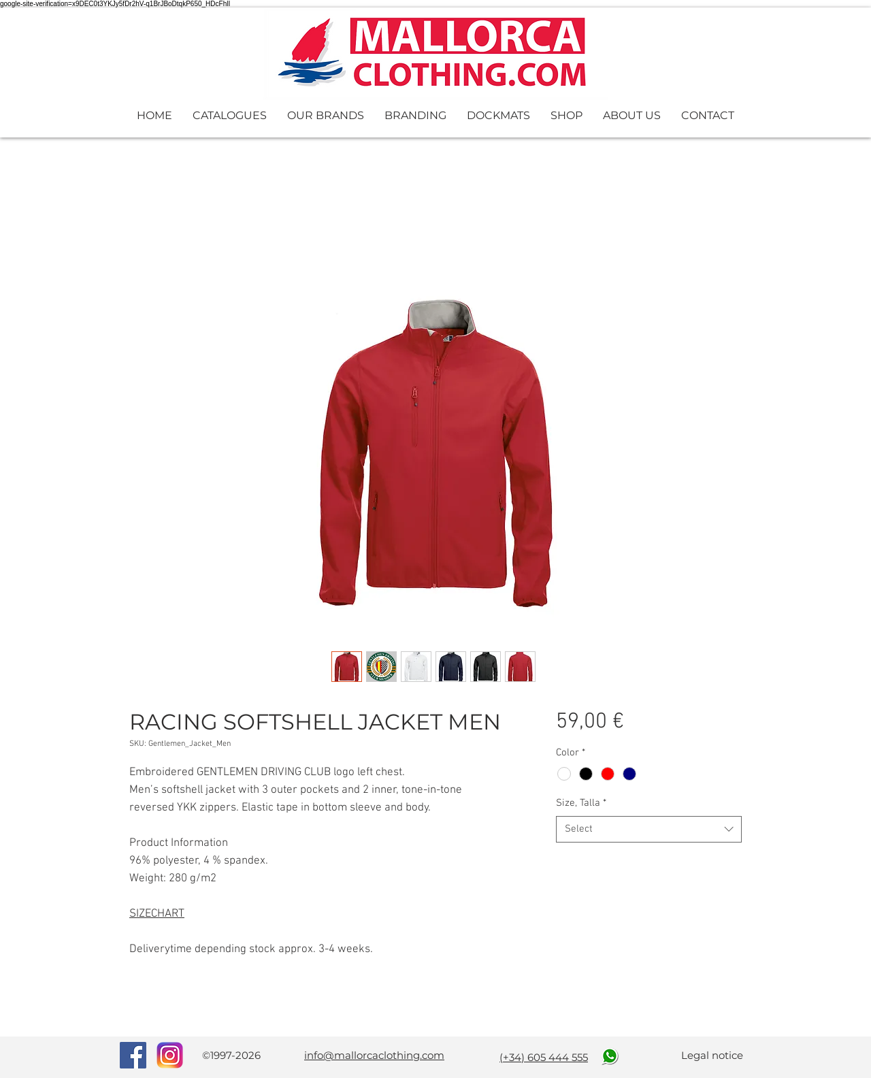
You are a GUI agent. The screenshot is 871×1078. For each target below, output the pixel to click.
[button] (229, 115)
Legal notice (712, 1055)
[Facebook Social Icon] (133, 1055)
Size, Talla (581, 803)
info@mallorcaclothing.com (374, 1055)
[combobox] (649, 829)
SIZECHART (156, 914)
